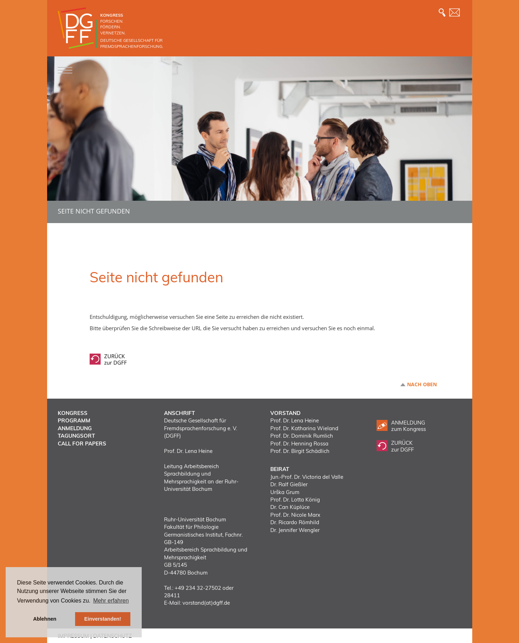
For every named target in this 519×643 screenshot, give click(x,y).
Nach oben (422, 384)
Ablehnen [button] (44, 619)
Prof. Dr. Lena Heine (294, 420)
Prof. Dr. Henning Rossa (299, 443)
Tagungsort (76, 435)
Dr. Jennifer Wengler (295, 530)
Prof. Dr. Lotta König (295, 499)
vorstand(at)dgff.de (206, 602)
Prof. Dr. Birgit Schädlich (299, 451)
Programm (74, 420)
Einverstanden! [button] (102, 619)
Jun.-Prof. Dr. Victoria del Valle (306, 476)
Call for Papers (82, 443)
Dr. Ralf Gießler (289, 484)
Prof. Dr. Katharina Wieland (304, 428)
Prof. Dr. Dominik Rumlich (301, 435)
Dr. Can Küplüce (290, 507)
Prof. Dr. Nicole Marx (295, 514)
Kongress (73, 413)
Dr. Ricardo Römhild (294, 522)
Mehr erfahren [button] (111, 601)
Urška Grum (284, 492)
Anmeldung (75, 428)
